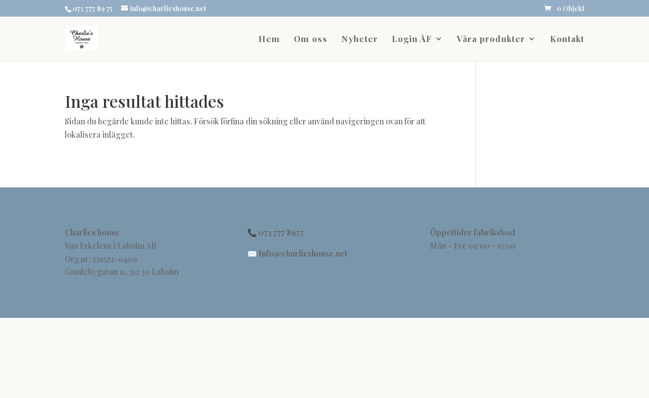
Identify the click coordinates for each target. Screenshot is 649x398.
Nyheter (359, 39)
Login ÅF (412, 39)
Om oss (311, 39)
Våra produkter (491, 39)
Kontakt (567, 39)
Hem (269, 39)
